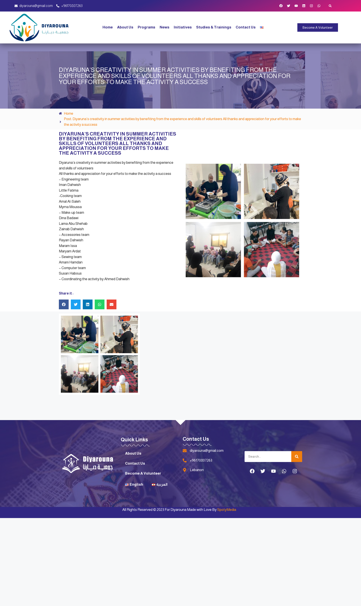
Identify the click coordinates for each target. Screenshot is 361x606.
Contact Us (246, 27)
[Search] (296, 456)
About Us (125, 27)
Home (108, 27)
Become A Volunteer (143, 473)
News (164, 27)
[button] (330, 5)
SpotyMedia (226, 510)
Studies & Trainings (213, 27)
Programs (146, 27)
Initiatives (183, 27)
